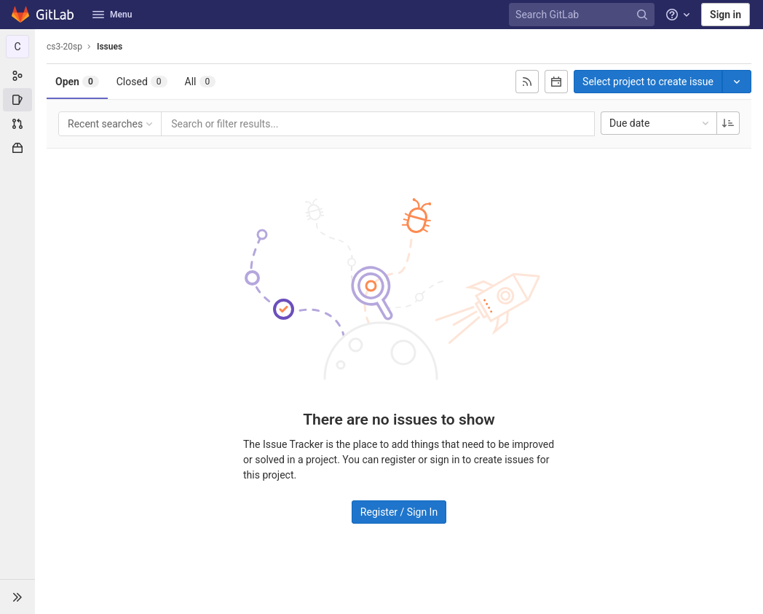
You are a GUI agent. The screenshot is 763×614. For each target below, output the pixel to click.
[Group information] (17, 75)
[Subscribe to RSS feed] (527, 81)
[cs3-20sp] (17, 46)
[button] (17, 596)
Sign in (725, 14)
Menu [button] (112, 14)
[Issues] (17, 99)
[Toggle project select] (736, 81)
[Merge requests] (17, 123)
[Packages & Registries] (17, 148)
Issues (109, 47)
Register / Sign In (399, 512)
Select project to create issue (647, 81)
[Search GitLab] (583, 15)
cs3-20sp (64, 47)
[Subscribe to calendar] (556, 81)
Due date (660, 123)
